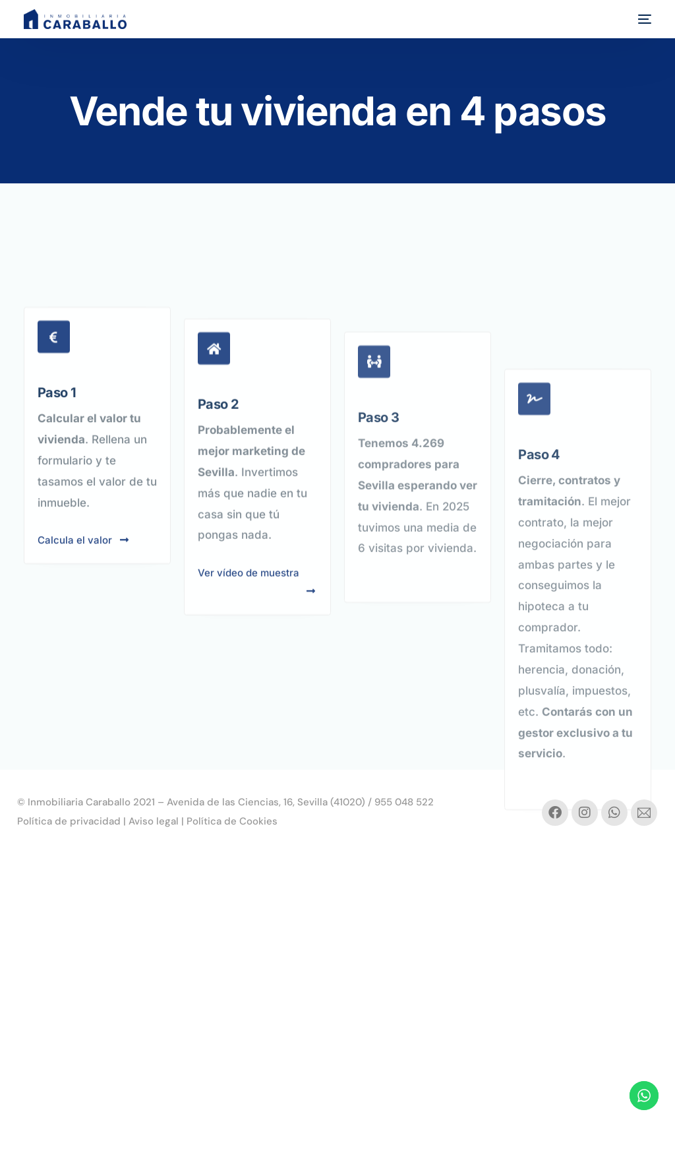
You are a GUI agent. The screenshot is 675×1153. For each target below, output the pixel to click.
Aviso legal (154, 821)
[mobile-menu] (641, 19)
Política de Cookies (232, 821)
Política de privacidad (69, 821)
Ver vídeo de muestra (257, 650)
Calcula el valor (84, 593)
